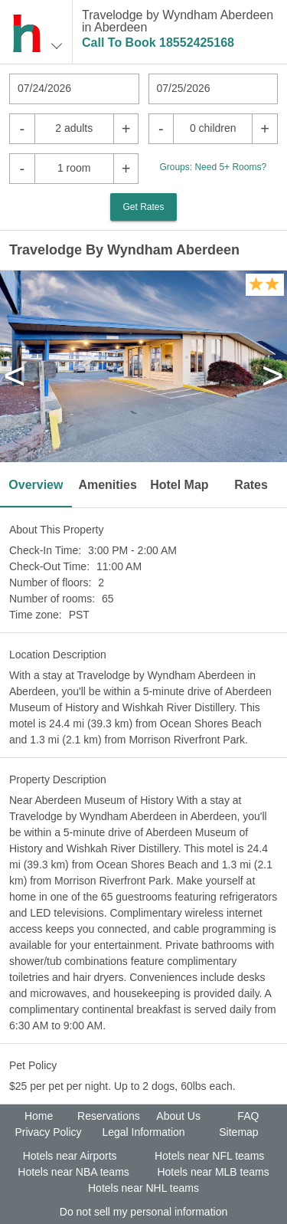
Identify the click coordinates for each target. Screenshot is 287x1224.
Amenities (107, 484)
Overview (35, 484)
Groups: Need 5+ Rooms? (212, 167)
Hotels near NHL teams (143, 1188)
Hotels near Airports (70, 1156)
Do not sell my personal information (143, 1212)
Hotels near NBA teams (73, 1172)
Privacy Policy (48, 1132)
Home (38, 1116)
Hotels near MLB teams (213, 1172)
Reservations (108, 1116)
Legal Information (143, 1132)
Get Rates (143, 207)
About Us (178, 1116)
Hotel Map (179, 484)
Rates (251, 484)
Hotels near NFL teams (209, 1156)
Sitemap (238, 1132)
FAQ (248, 1116)
